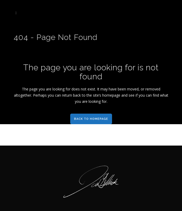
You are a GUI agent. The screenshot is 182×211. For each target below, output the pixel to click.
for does (73, 89)
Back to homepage (91, 119)
